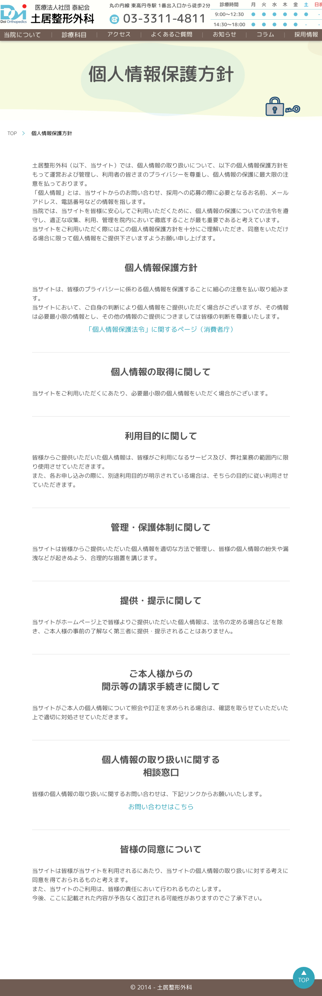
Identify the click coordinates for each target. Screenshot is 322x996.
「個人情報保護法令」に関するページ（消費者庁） (161, 329)
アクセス (119, 34)
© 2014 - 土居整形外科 (161, 987)
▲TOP (303, 976)
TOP (12, 133)
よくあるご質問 (171, 34)
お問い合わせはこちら (161, 806)
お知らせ (224, 34)
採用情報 (306, 35)
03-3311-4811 (157, 18)
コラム (265, 35)
